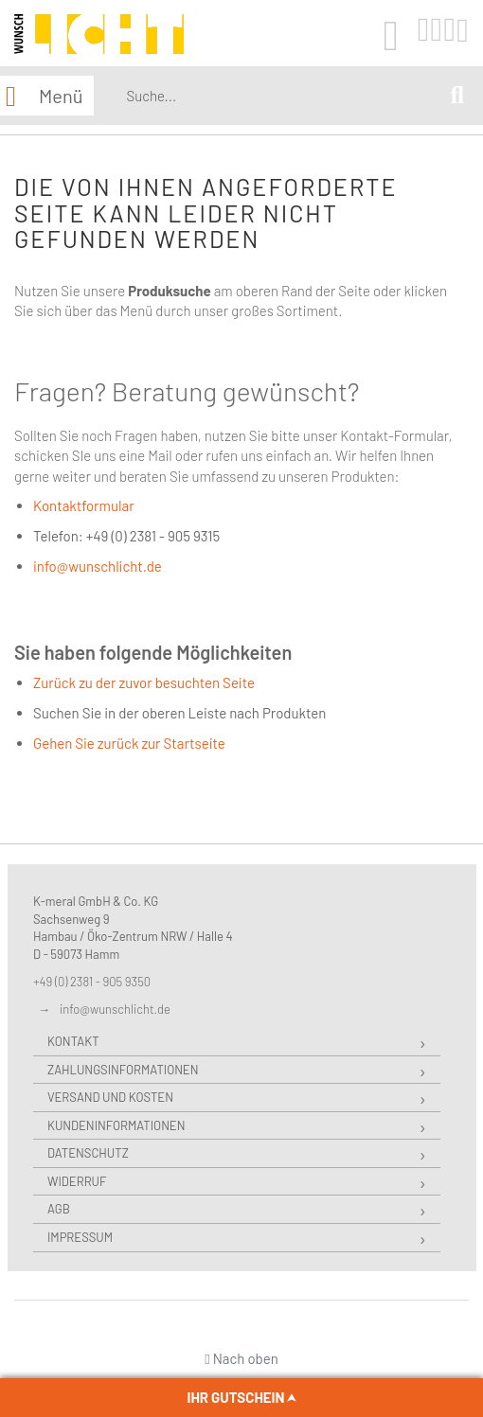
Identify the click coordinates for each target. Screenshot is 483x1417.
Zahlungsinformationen (122, 1069)
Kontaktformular (83, 505)
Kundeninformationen (116, 1125)
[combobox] (284, 95)
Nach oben (241, 1358)
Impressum (80, 1237)
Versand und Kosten (110, 1097)
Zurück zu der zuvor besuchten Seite (144, 682)
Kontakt (73, 1041)
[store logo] (99, 34)
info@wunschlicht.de (97, 566)
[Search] (457, 96)
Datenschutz (88, 1152)
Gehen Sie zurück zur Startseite (129, 743)
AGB (58, 1208)
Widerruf (76, 1181)
